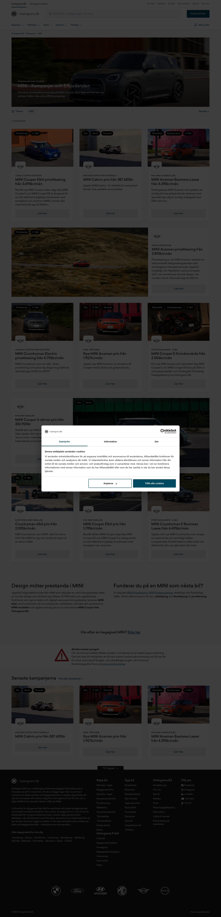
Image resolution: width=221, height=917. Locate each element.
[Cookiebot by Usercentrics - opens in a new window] (162, 431)
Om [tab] (156, 441)
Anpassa (110, 483)
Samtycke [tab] (64, 441)
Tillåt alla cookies (154, 483)
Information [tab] (110, 441)
